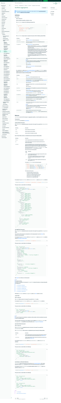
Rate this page (53, 7)
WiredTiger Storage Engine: (22, 238)
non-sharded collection (31, 70)
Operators (29, 5)
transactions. (27, 120)
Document (29, 91)
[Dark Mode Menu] (59, 3)
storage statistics (30, 44)
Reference (26, 5)
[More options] (47, 7)
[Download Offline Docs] (9, 5)
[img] (51, 9)
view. (35, 100)
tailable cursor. (44, 335)
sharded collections (37, 363)
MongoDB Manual (21, 5)
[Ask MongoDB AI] (55, 3)
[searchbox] (28, 3)
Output (17, 277)
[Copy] (47, 24)
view (41, 90)
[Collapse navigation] (11, 397)
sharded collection (27, 71)
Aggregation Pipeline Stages (36, 5)
